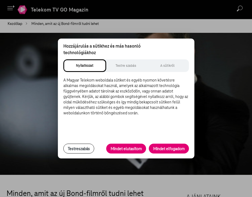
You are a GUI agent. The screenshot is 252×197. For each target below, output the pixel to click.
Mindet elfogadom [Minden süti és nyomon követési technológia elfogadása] (169, 148)
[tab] (84, 65)
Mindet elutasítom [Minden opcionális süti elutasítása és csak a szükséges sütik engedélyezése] (126, 148)
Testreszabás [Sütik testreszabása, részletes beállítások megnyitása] (79, 148)
